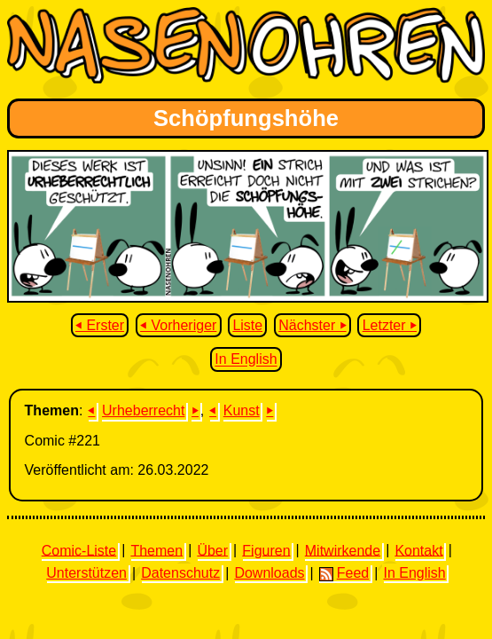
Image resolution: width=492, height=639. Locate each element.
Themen (156, 549)
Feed (344, 573)
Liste (247, 325)
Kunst (241, 410)
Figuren (266, 549)
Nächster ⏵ (312, 325)
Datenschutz (180, 572)
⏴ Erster (99, 325)
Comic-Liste (79, 549)
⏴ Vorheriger (178, 325)
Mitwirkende (342, 549)
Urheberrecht (143, 410)
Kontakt (418, 549)
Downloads (269, 572)
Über (212, 549)
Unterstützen (86, 572)
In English (246, 359)
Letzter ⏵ (390, 325)
